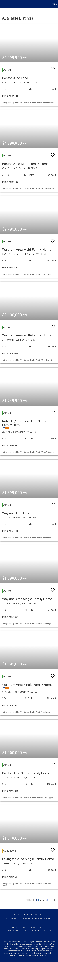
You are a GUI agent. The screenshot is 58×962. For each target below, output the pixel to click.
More (54, 4)
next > (54, 900)
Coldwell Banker (22, 914)
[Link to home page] (2, 4)
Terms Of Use (19, 927)
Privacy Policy (37, 927)
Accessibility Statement (20, 930)
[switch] (52, 68)
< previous (30, 900)
